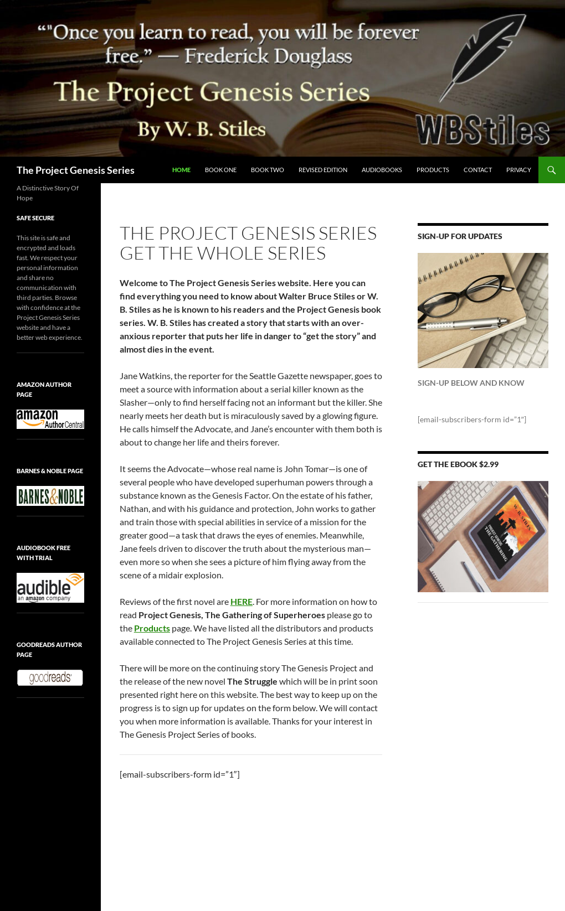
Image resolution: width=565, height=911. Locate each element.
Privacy (518, 169)
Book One (221, 169)
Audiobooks (382, 169)
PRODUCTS (433, 169)
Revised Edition (323, 169)
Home (181, 169)
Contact (478, 169)
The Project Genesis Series (76, 170)
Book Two (267, 169)
